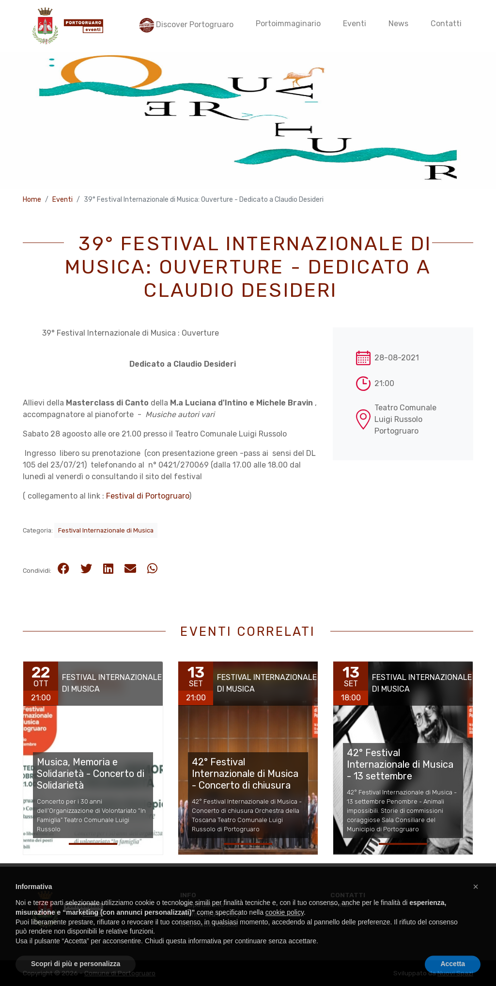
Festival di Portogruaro (147, 496)
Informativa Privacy (210, 914)
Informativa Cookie (209, 924)
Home (32, 199)
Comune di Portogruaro (119, 973)
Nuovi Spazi (455, 973)
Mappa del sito (202, 904)
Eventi (62, 199)
